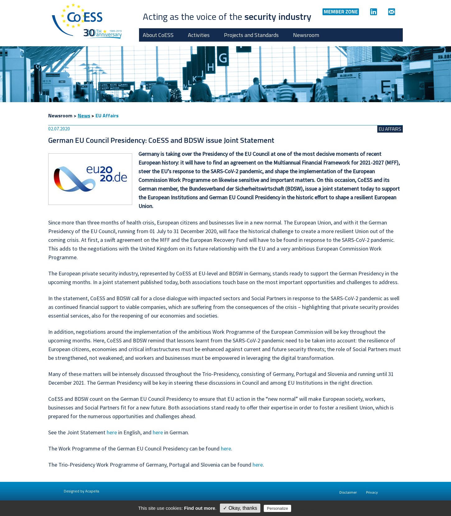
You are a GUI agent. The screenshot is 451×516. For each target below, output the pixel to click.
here (112, 432)
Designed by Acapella (81, 491)
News (84, 115)
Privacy (372, 492)
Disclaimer (348, 492)
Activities (199, 35)
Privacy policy (305, 508)
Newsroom (306, 35)
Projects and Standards (251, 35)
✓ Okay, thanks (240, 508)
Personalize (277, 508)
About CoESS (158, 35)
